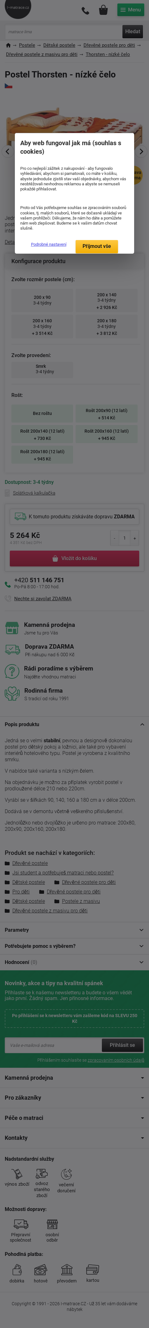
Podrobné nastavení (48, 244)
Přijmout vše (97, 246)
